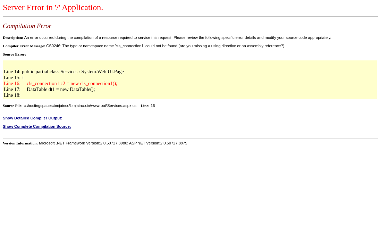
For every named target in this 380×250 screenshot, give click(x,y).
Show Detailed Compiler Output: (32, 118)
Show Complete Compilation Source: (37, 126)
